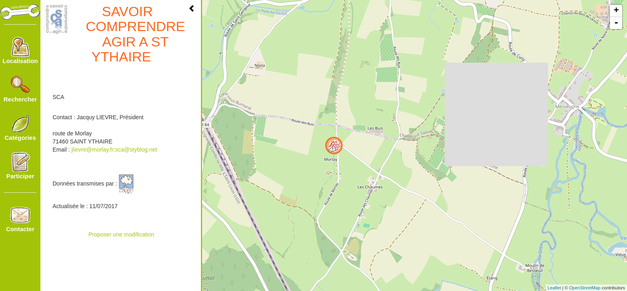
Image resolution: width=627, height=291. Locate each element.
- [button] (616, 23)
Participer (20, 165)
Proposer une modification (121, 234)
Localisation (20, 50)
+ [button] (616, 11)
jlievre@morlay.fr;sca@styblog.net (114, 149)
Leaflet (554, 287)
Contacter (20, 218)
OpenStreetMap (585, 287)
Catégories (20, 127)
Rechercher (20, 89)
